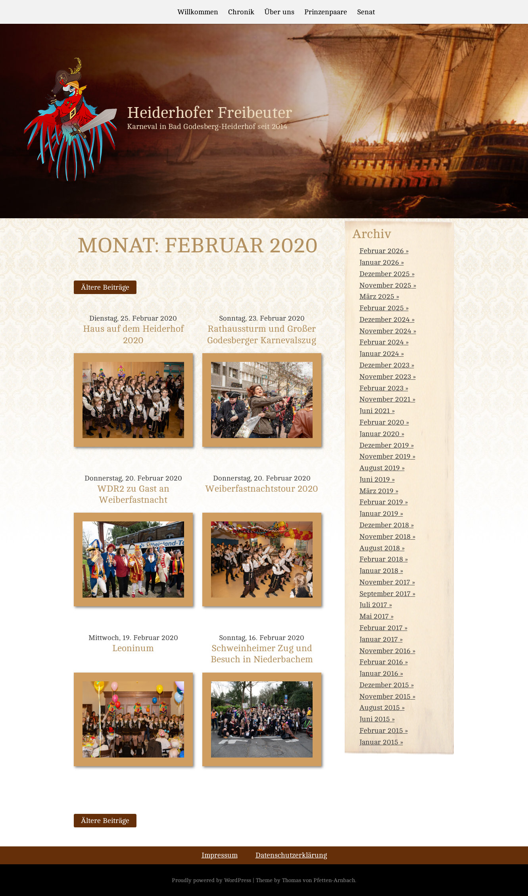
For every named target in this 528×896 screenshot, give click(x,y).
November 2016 (385, 651)
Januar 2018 (378, 571)
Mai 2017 (374, 616)
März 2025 (376, 296)
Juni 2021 (374, 411)
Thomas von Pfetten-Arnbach (318, 880)
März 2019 (376, 491)
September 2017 (385, 594)
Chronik (241, 12)
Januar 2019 (378, 513)
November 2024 (385, 331)
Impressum (220, 855)
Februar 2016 (381, 662)
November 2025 (385, 285)
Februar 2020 (381, 422)
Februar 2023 (381, 388)
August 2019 (379, 468)
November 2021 (385, 399)
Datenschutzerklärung (291, 855)
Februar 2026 (381, 251)
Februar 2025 (381, 308)
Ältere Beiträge (105, 287)
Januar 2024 (379, 354)
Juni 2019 (374, 479)
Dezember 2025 (384, 274)
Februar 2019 (381, 502)
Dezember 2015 (384, 685)
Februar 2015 (381, 730)
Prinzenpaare (325, 12)
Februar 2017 (381, 628)
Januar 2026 (379, 262)
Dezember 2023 (384, 365)
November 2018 (385, 536)
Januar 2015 (378, 742)
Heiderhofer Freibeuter (209, 113)
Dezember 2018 (384, 525)
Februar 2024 (381, 342)
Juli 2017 (373, 605)
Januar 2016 (378, 673)
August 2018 (379, 548)
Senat (366, 12)
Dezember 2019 (384, 445)
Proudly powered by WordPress (211, 880)
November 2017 (384, 582)
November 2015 (385, 696)
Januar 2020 (379, 434)
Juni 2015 (374, 719)
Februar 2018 (381, 559)
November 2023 (385, 377)
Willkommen (197, 12)
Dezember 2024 (384, 319)
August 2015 (379, 707)
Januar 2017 (378, 639)
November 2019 (385, 456)
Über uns (279, 12)
